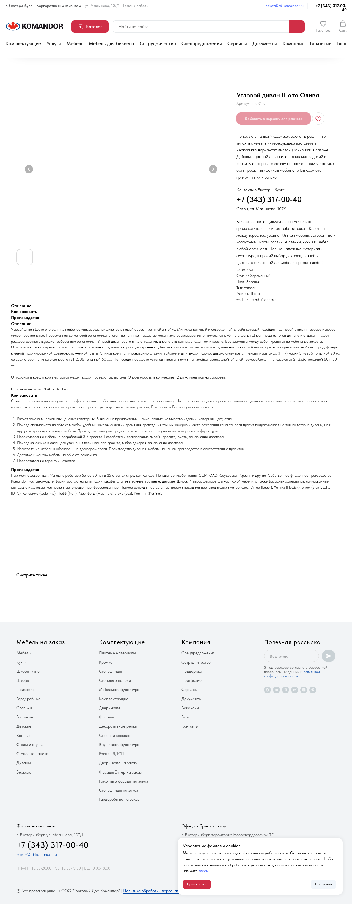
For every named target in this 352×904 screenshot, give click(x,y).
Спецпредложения (202, 43)
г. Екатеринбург (19, 5)
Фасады (106, 717)
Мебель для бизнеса (111, 43)
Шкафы (23, 680)
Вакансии (321, 43)
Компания (293, 43)
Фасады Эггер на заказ (120, 772)
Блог (342, 43)
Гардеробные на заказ (119, 799)
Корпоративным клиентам (59, 5)
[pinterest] (312, 690)
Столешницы (110, 671)
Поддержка (192, 671)
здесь (203, 870)
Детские (23, 726)
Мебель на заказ (40, 642)
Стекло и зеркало (114, 735)
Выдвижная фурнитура (119, 744)
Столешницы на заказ (118, 790)
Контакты (190, 726)
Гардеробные (28, 698)
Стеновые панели (32, 753)
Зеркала (23, 772)
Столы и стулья (29, 744)
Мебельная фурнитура (119, 689)
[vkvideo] (285, 690)
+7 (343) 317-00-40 (331, 7)
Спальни (24, 708)
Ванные (23, 735)
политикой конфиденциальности (292, 673)
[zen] (303, 690)
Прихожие (25, 689)
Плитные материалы (117, 652)
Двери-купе (109, 708)
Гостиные (24, 717)
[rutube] (294, 690)
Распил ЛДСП (111, 753)
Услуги (53, 43)
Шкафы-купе (28, 671)
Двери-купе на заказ (118, 762)
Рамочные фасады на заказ (123, 781)
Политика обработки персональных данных (162, 890)
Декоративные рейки (118, 726)
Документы (264, 43)
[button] (323, 26)
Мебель (75, 43)
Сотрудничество (158, 43)
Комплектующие (23, 43)
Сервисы (237, 43)
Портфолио (192, 680)
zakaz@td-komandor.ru (285, 5)
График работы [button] (136, 5)
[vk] (276, 690)
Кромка (105, 662)
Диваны (23, 762)
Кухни (21, 662)
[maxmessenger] (267, 690)
